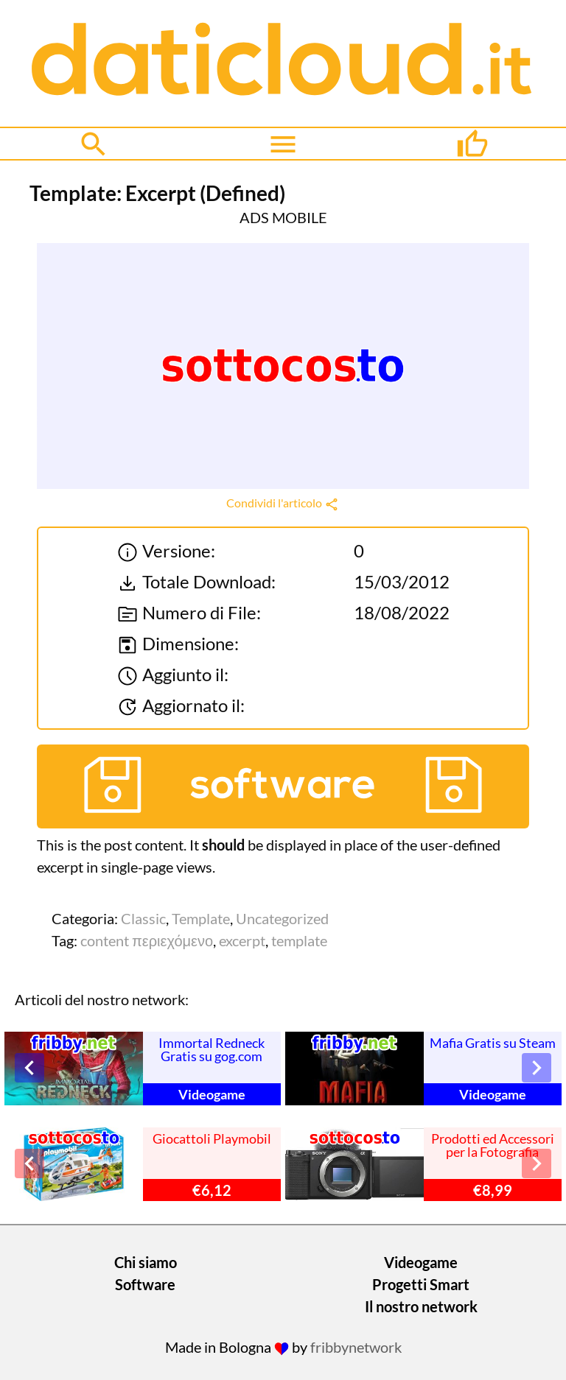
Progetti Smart (420, 1284)
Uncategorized (282, 918)
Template (201, 918)
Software (145, 1284)
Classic (143, 918)
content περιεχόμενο (146, 940)
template (299, 940)
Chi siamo (145, 1262)
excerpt (242, 940)
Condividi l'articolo (282, 503)
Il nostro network (421, 1306)
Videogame (421, 1262)
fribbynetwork (356, 1347)
